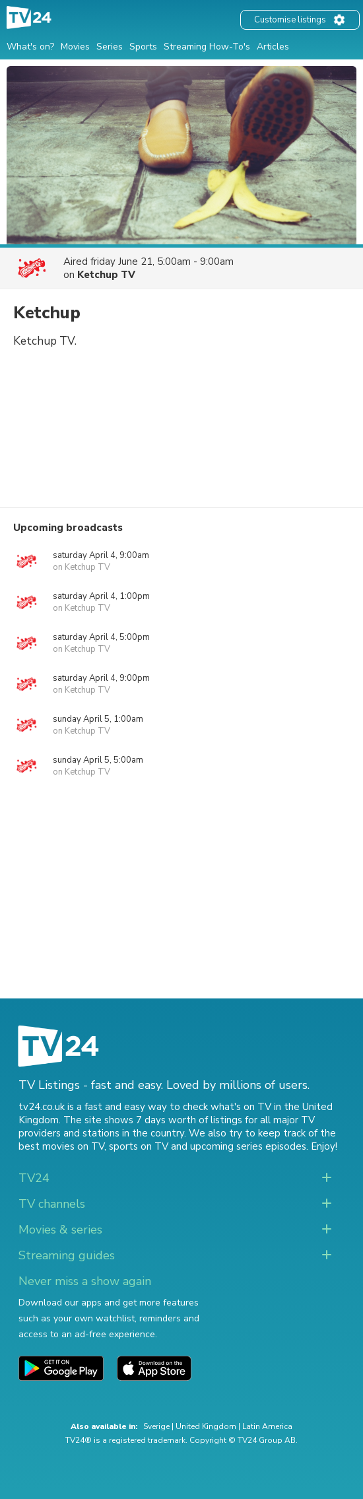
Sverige (156, 1426)
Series (109, 46)
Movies (75, 46)
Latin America (267, 1426)
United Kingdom (206, 1426)
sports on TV (138, 1146)
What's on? (30, 46)
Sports (143, 46)
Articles (273, 46)
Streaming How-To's (207, 46)
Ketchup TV (106, 274)
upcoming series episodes (248, 1146)
